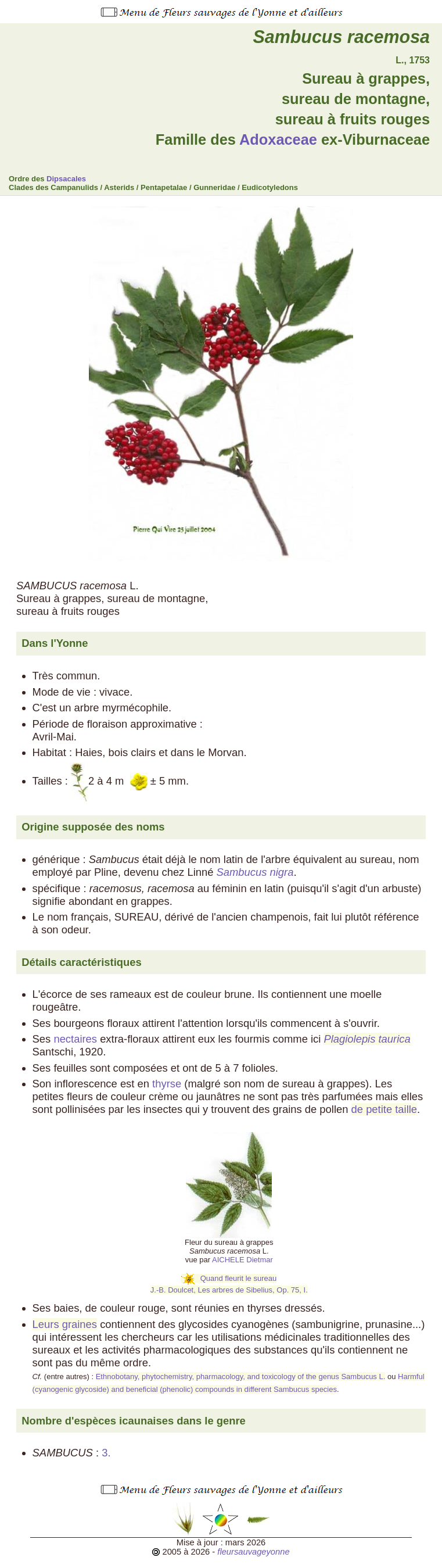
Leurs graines (65, 1324)
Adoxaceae (278, 139)
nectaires (75, 1039)
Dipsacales (66, 178)
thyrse (166, 1083)
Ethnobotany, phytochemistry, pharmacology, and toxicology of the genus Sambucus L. (241, 1376)
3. (107, 1453)
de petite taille (384, 1109)
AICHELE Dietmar (242, 1259)
